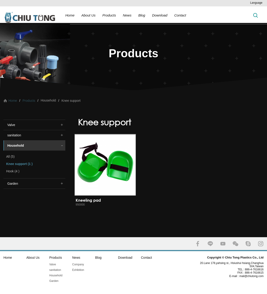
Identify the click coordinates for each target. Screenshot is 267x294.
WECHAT (235, 244)
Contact (180, 15)
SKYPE (248, 244)
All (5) (10, 156)
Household (15, 145)
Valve (11, 125)
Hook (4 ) (12, 171)
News (127, 15)
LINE (210, 244)
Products (109, 15)
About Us (88, 15)
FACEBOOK (198, 244)
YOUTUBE (223, 244)
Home (69, 15)
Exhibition (78, 270)
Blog (141, 15)
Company (78, 264)
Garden (12, 183)
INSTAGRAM (261, 244)
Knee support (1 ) (19, 164)
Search (255, 15)
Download (159, 15)
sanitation (14, 135)
